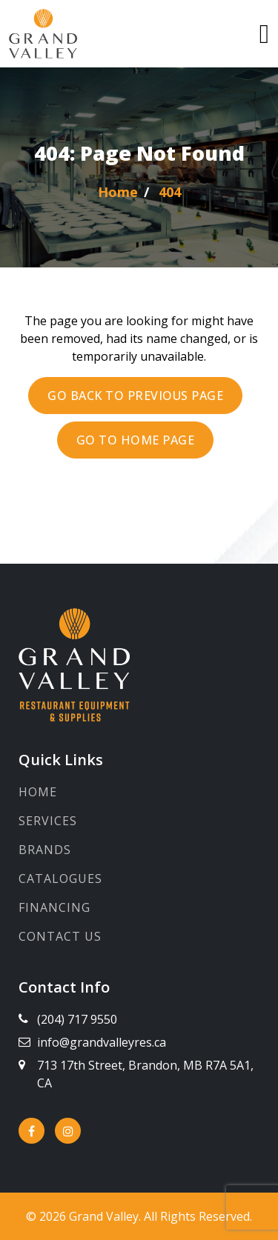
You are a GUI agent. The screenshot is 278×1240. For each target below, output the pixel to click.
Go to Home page (135, 440)
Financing (54, 907)
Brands (45, 849)
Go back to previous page (135, 395)
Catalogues (60, 878)
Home (38, 792)
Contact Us (60, 936)
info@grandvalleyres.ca (101, 1042)
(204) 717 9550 (77, 1019)
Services (48, 821)
